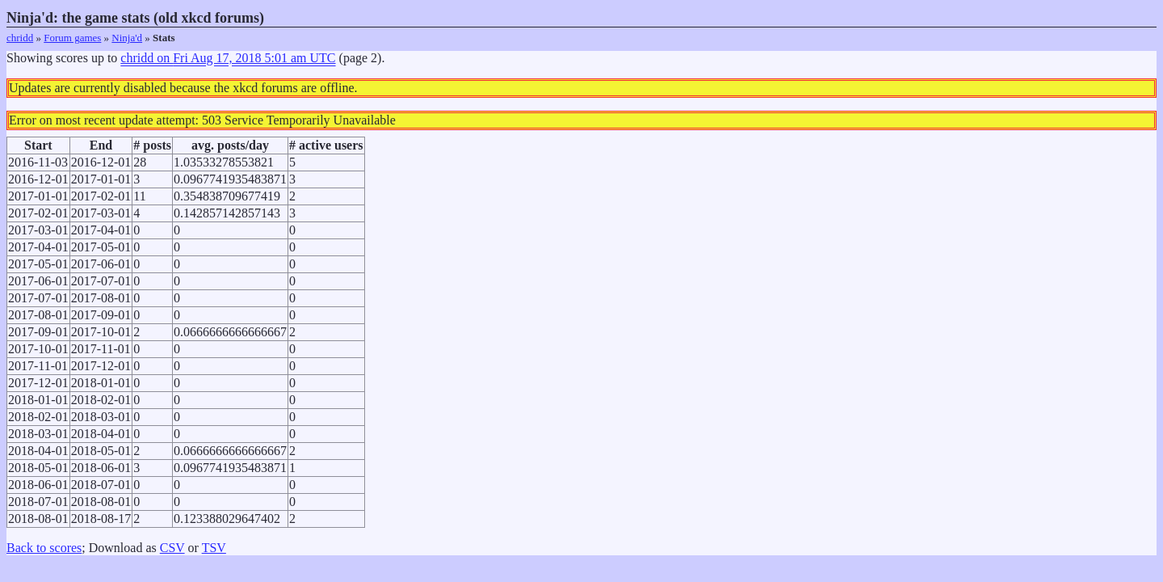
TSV (214, 548)
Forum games (72, 38)
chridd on (227, 58)
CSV (172, 548)
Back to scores (44, 548)
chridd (19, 38)
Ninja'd (126, 38)
